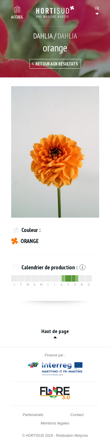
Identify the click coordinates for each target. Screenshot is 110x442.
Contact (77, 414)
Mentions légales (55, 423)
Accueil (17, 17)
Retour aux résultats (56, 64)
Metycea (81, 436)
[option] (55, 152)
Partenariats (33, 414)
